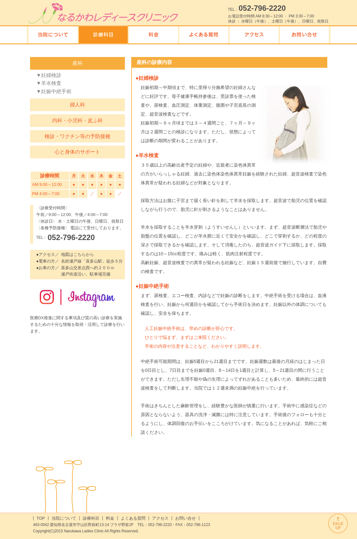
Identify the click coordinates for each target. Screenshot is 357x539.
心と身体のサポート (77, 152)
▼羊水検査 (49, 83)
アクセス (160, 518)
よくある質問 (133, 518)
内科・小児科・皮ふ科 (77, 120)
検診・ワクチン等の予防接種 (77, 136)
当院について (64, 518)
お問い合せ (185, 518)
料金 (110, 518)
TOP (41, 518)
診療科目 (91, 518)
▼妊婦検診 (49, 75)
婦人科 (77, 104)
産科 (77, 63)
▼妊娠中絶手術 (54, 91)
